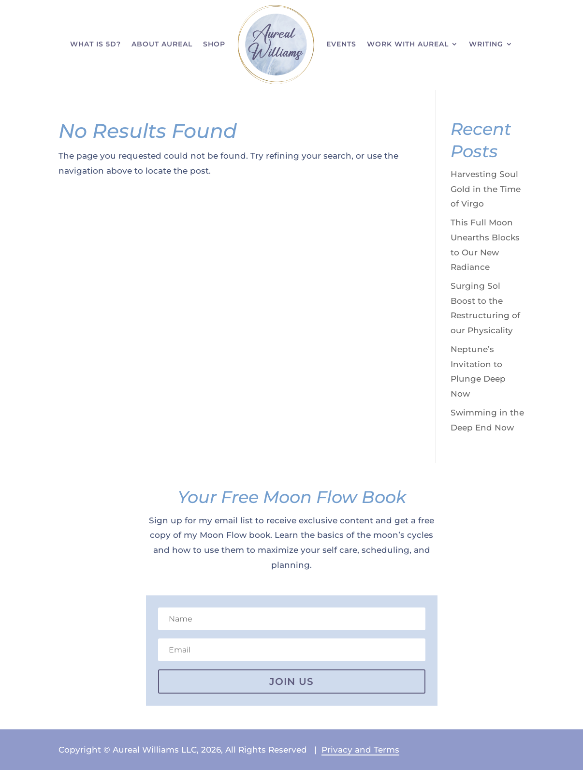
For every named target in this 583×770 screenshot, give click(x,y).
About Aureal (161, 44)
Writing (486, 44)
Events (341, 44)
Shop (214, 44)
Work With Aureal (408, 44)
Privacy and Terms (360, 750)
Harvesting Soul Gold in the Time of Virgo (486, 188)
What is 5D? (95, 44)
